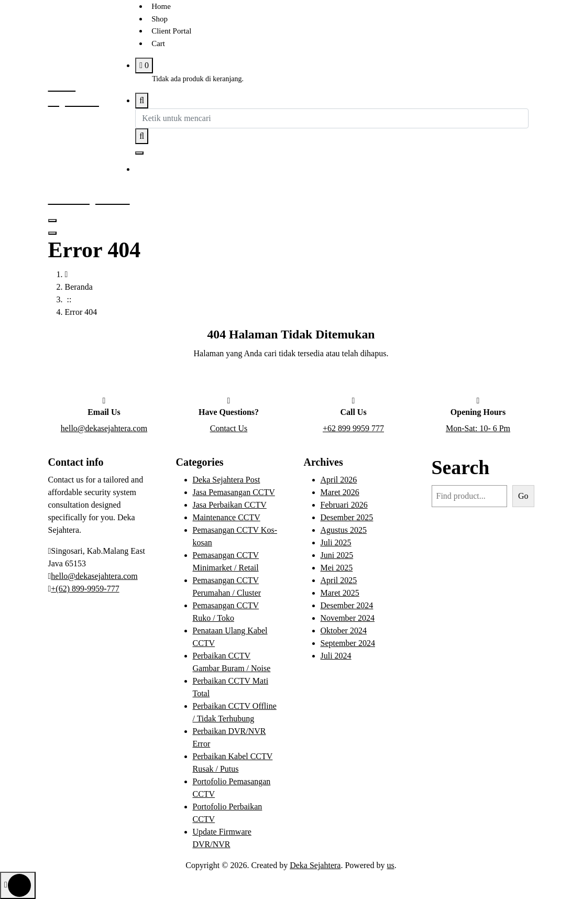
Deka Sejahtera (315, 865)
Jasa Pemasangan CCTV (234, 492)
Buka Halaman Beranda (291, 381)
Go (523, 495)
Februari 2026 (344, 504)
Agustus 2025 (344, 529)
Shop (159, 19)
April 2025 (339, 580)
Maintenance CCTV (226, 517)
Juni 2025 (337, 555)
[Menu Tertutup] (52, 220)
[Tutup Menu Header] (52, 233)
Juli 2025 (336, 542)
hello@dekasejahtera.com (104, 428)
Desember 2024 (347, 605)
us (390, 865)
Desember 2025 (347, 517)
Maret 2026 (340, 492)
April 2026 (339, 479)
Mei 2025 (337, 567)
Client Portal (171, 31)
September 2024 (348, 643)
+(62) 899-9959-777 (85, 588)
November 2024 (348, 617)
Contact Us (229, 428)
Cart (158, 43)
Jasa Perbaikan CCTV (230, 504)
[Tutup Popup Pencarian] (139, 153)
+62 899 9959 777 (353, 428)
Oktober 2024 (344, 630)
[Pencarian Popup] (141, 100)
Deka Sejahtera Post (226, 479)
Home (161, 6)
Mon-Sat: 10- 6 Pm (478, 428)
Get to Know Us (185, 170)
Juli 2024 (336, 655)
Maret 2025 (340, 592)
